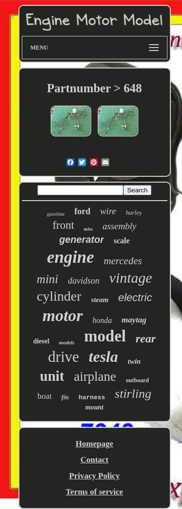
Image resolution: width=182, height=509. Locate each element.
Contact (95, 459)
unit (52, 376)
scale (122, 241)
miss (88, 229)
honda (102, 320)
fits (65, 397)
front (63, 225)
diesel (41, 341)
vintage (130, 278)
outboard (137, 380)
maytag (134, 319)
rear (146, 338)
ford (82, 211)
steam (100, 300)
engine (70, 257)
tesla (103, 356)
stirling (133, 394)
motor (62, 315)
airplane (95, 376)
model (105, 336)
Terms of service (94, 491)
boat (44, 396)
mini (47, 279)
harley (134, 212)
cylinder (59, 296)
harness (92, 397)
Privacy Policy (94, 475)
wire (108, 211)
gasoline (56, 214)
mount (94, 407)
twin (134, 361)
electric (135, 297)
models (67, 342)
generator (81, 239)
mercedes (123, 261)
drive (63, 356)
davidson (83, 281)
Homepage (94, 443)
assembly (119, 226)
